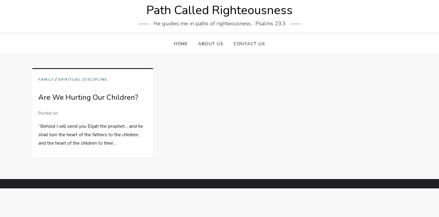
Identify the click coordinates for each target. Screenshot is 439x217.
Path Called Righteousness (219, 10)
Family (46, 79)
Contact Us (249, 44)
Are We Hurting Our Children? (88, 97)
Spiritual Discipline (82, 79)
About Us (210, 44)
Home (181, 44)
